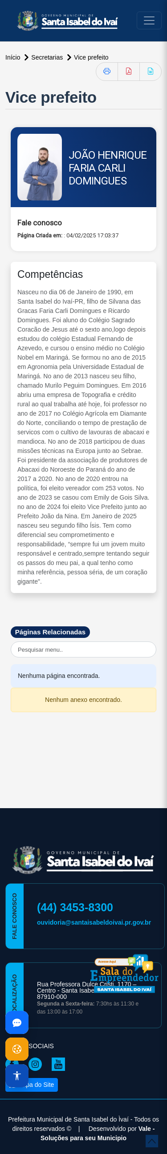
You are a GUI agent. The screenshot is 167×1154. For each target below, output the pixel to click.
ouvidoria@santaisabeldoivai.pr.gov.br (94, 922)
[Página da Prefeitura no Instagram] (37, 1063)
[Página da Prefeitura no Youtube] (60, 1063)
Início (13, 57)
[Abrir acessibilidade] (17, 1075)
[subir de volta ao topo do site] (152, 1141)
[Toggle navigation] (149, 20)
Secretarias (48, 57)
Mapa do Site (31, 1084)
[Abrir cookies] (17, 1049)
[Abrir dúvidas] (17, 1022)
